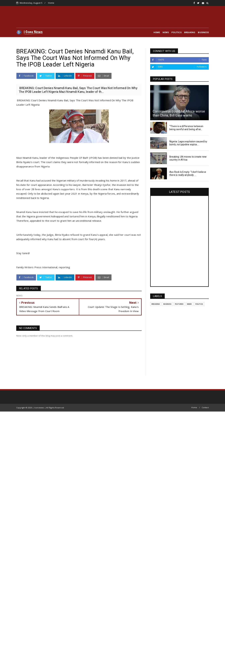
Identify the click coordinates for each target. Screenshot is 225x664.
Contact (205, 407)
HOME (157, 32)
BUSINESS (203, 32)
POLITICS (176, 32)
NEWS (166, 32)
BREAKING (189, 32)
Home (51, 2)
